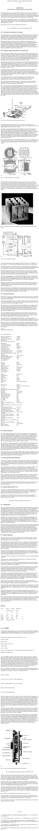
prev (20, 2)
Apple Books (15, 0)
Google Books (29, 0)
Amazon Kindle (22, 0)
